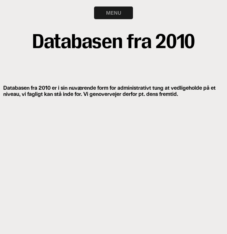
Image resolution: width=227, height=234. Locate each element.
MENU (113, 13)
